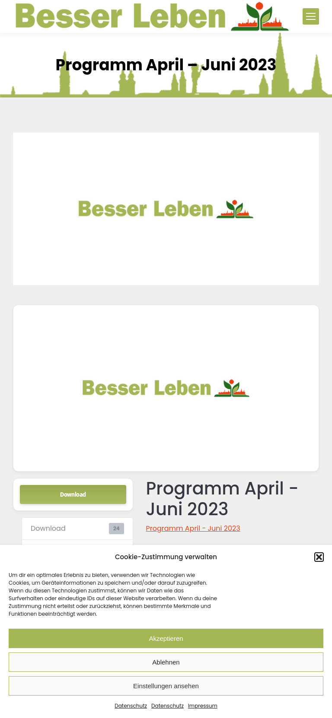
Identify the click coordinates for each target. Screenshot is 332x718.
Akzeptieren (166, 638)
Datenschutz (131, 705)
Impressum (202, 705)
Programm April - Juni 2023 (193, 528)
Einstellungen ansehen (166, 686)
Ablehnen (165, 662)
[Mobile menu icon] (311, 16)
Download (73, 494)
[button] (319, 557)
